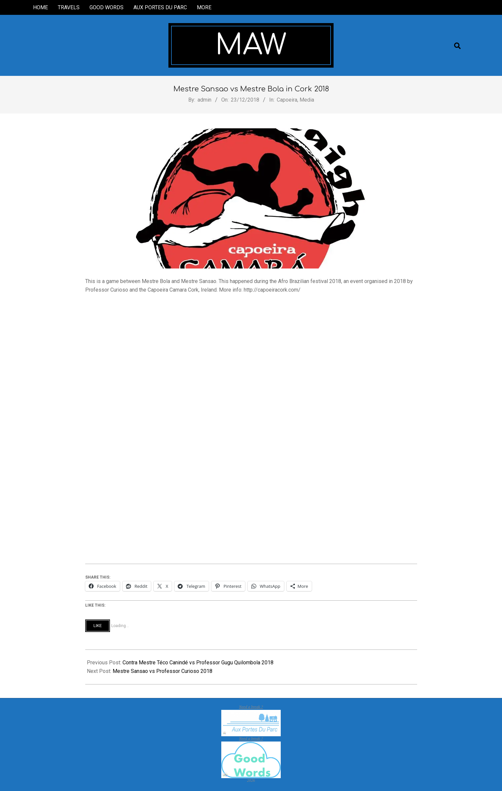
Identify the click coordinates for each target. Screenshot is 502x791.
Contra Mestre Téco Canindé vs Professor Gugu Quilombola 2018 (198, 662)
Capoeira (287, 100)
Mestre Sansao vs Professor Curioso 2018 (162, 671)
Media (307, 100)
